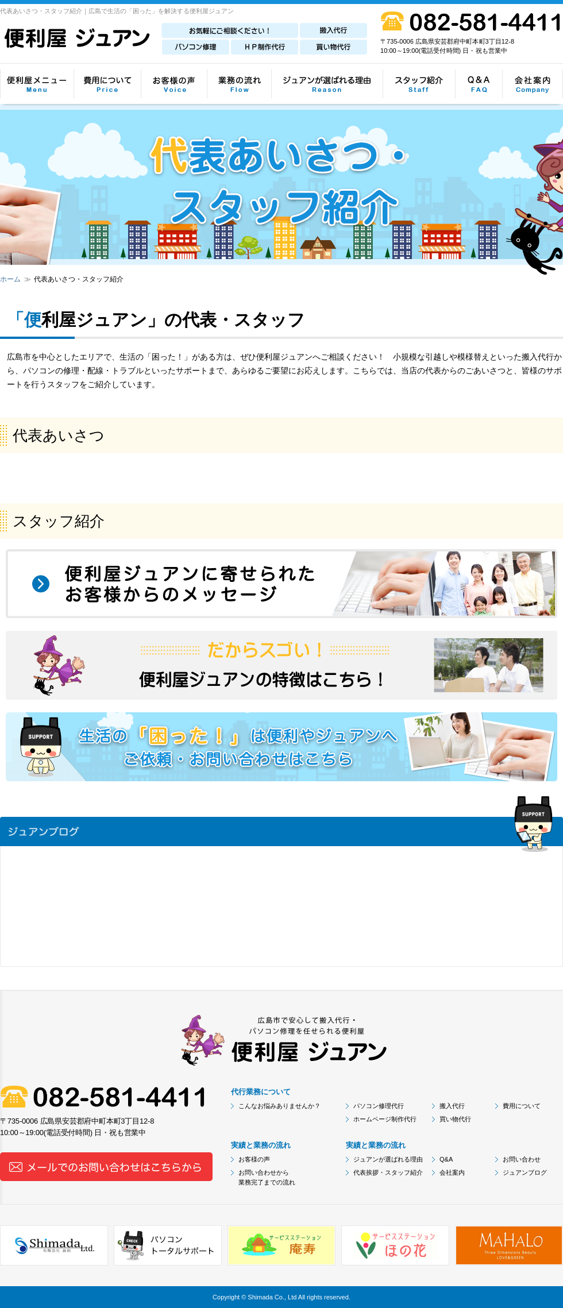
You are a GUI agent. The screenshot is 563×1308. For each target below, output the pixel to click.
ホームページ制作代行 (385, 1119)
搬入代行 (452, 1105)
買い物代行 (455, 1119)
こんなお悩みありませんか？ (279, 1105)
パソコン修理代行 (378, 1105)
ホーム (10, 279)
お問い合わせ (522, 1159)
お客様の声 (254, 1159)
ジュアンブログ (525, 1172)
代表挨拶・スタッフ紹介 (388, 1172)
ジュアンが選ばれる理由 (388, 1159)
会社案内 (452, 1172)
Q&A (446, 1159)
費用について (522, 1105)
